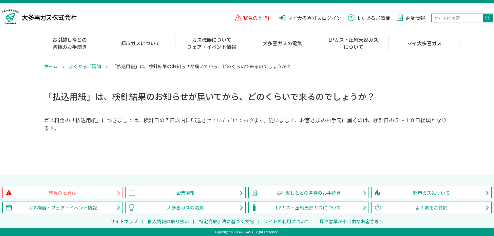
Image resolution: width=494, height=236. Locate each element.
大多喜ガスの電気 (282, 43)
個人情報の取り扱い (168, 221)
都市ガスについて (140, 43)
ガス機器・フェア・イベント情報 (62, 207)
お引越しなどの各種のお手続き (69, 43)
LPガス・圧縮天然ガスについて (353, 43)
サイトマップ (124, 221)
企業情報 (185, 192)
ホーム (51, 66)
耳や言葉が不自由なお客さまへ (351, 221)
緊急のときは (62, 192)
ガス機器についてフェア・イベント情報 (211, 43)
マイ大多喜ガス (424, 43)
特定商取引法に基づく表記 (226, 221)
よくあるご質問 (85, 66)
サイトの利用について (287, 221)
